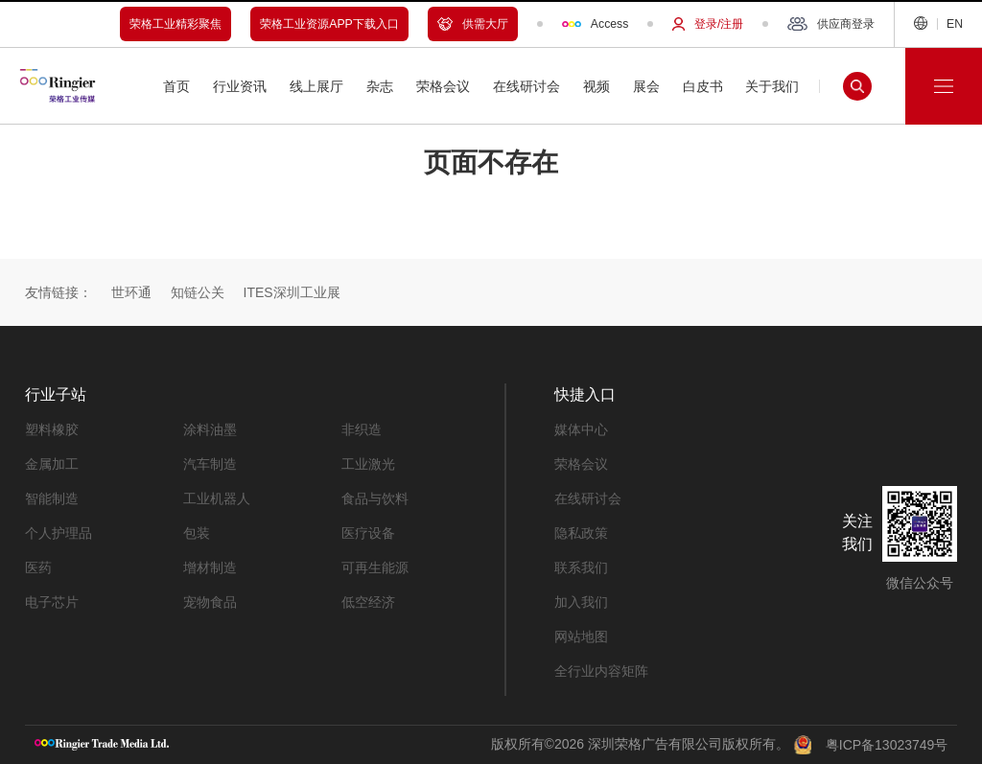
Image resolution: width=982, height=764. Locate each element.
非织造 (361, 429)
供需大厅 (472, 24)
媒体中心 (581, 429)
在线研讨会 (587, 498)
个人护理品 (58, 533)
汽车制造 (210, 464)
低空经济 (368, 602)
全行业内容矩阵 (601, 671)
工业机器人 (216, 498)
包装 (196, 533)
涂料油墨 (210, 429)
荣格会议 (581, 464)
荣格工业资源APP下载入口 (329, 24)
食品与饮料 (375, 498)
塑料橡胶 (52, 429)
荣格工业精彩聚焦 (175, 24)
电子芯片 (52, 602)
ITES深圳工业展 (292, 292)
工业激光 (368, 464)
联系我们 (581, 567)
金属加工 (52, 464)
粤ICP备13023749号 (887, 744)
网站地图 (581, 636)
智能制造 (52, 498)
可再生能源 (375, 567)
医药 (38, 567)
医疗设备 (368, 533)
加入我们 (581, 602)
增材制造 (210, 567)
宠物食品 (210, 602)
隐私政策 (581, 533)
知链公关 (197, 292)
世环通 (131, 292)
